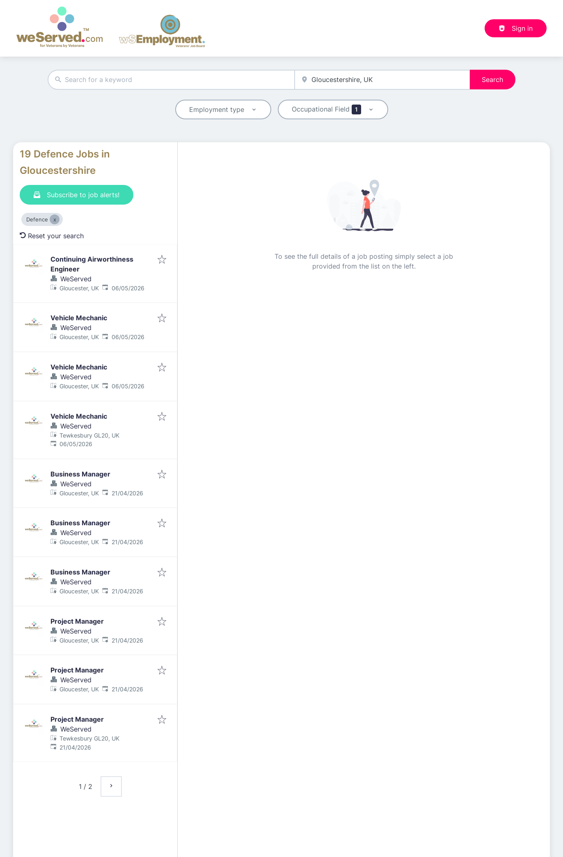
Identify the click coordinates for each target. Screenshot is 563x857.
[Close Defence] (55, 219)
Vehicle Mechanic (78, 317)
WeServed (76, 278)
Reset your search (52, 235)
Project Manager (77, 621)
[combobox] (171, 80)
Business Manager (80, 474)
